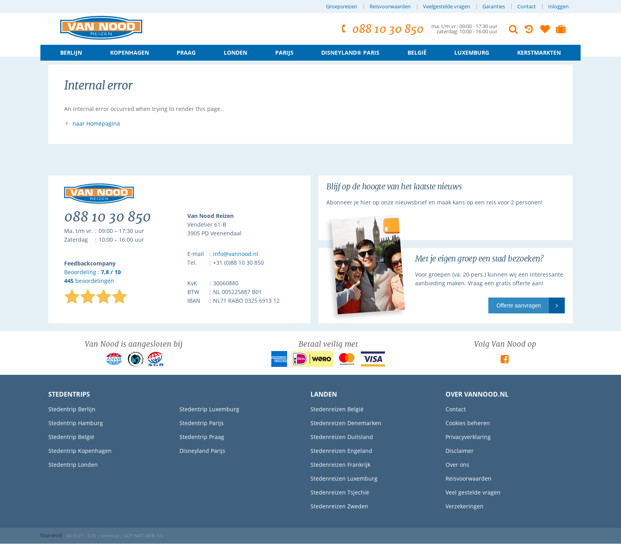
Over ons (457, 464)
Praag (186, 52)
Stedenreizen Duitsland (341, 437)
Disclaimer (460, 450)
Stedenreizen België (337, 409)
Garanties (493, 6)
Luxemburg (471, 52)
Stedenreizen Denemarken (345, 423)
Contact (526, 6)
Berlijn (71, 52)
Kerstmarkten (539, 52)
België (417, 52)
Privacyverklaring (468, 437)
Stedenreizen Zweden (339, 506)
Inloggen (558, 6)
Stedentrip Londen (73, 464)
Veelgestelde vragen (446, 6)
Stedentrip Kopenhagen (80, 450)
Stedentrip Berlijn (71, 409)
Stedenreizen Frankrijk (340, 464)
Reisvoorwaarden (390, 6)
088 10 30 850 (381, 29)
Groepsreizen (341, 6)
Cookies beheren (468, 423)
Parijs (284, 52)
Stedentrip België (71, 437)
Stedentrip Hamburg (75, 423)
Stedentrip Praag (201, 437)
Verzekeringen (465, 506)
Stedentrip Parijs (201, 423)
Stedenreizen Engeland (341, 450)
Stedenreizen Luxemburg (343, 478)
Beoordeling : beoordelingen (92, 276)
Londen (235, 52)
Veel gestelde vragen (473, 492)
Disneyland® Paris (350, 52)
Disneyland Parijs (202, 450)
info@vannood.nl (235, 254)
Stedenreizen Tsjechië (339, 492)
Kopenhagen (129, 52)
